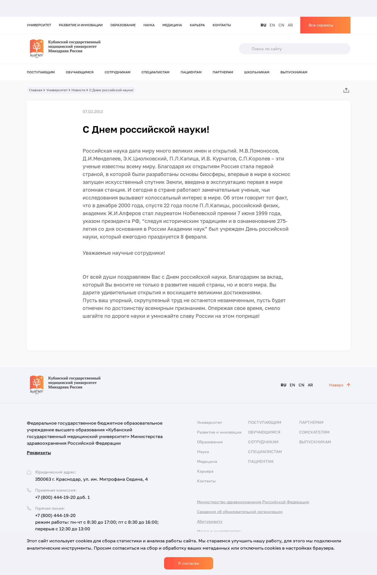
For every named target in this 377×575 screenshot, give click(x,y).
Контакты (222, 25)
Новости (78, 90)
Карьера (197, 25)
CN (281, 25)
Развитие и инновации (81, 25)
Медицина (172, 25)
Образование (123, 25)
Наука (149, 25)
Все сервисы (321, 25)
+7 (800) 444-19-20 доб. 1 (62, 497)
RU (263, 25)
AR (290, 25)
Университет (39, 25)
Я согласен (188, 563)
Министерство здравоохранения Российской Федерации (253, 501)
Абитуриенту (209, 521)
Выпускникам (293, 72)
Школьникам (256, 72)
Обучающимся (79, 72)
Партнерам (223, 72)
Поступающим (41, 72)
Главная (35, 90)
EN (272, 25)
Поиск (245, 48)
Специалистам (155, 72)
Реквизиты (39, 452)
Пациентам (191, 72)
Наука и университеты (219, 531)
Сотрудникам (117, 72)
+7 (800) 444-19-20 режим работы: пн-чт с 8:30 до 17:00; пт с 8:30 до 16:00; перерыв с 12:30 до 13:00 (97, 522)
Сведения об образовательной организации (240, 511)
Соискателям (314, 432)
